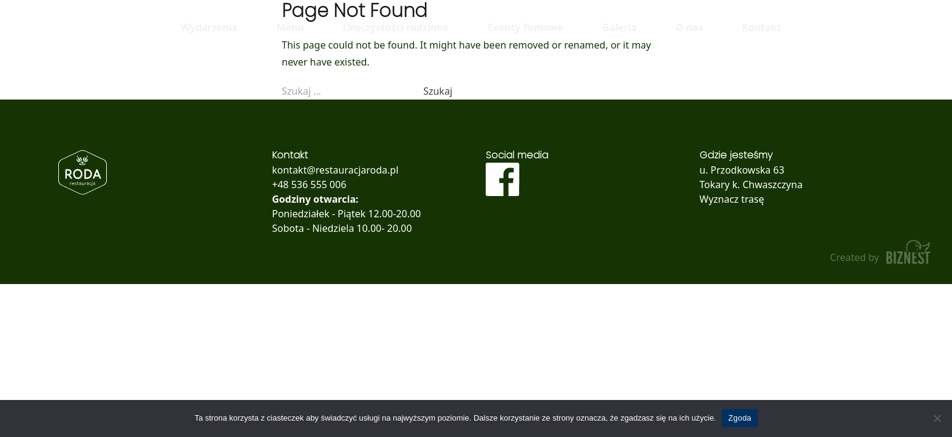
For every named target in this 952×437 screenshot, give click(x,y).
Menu (290, 27)
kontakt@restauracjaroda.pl (335, 170)
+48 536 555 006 (309, 184)
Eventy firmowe (525, 27)
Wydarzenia (209, 27)
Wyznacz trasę (731, 199)
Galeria (619, 27)
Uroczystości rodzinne (396, 27)
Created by (881, 252)
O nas (689, 27)
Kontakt (761, 27)
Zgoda (739, 417)
